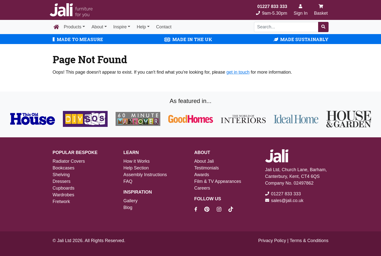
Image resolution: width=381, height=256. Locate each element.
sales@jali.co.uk (287, 200)
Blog (128, 207)
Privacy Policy (272, 240)
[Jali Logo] (71, 10)
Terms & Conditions (309, 240)
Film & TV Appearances (217, 181)
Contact (163, 26)
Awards (201, 174)
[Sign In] (300, 10)
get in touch (238, 72)
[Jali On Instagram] (222, 209)
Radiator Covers (69, 161)
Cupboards (64, 188)
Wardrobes (63, 194)
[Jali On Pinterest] (209, 209)
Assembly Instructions (145, 174)
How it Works (137, 161)
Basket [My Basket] (321, 10)
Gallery (131, 200)
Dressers (62, 181)
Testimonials (206, 167)
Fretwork (61, 201)
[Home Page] (56, 27)
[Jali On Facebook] (198, 209)
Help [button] (141, 26)
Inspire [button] (120, 26)
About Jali (204, 161)
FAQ (128, 181)
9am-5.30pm (271, 10)
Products (73, 26)
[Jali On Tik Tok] (230, 209)
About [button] (97, 26)
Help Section (136, 167)
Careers (202, 188)
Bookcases (64, 167)
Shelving (61, 174)
